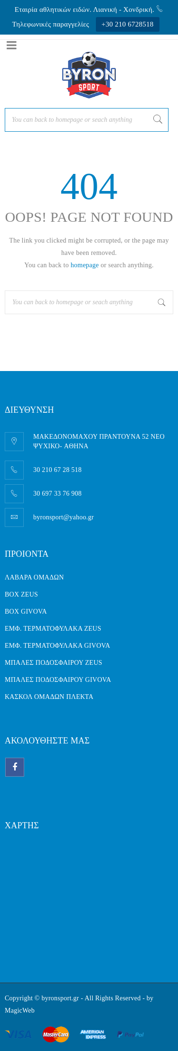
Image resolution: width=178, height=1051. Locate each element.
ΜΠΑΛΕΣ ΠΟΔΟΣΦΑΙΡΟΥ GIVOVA (58, 679)
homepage (85, 265)
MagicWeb (20, 1010)
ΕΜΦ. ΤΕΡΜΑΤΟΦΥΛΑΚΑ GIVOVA (57, 645)
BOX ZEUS (21, 594)
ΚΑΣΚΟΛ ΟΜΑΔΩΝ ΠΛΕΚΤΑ (49, 696)
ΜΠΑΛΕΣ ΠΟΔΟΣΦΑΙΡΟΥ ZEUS (53, 662)
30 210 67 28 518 (57, 469)
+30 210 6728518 (128, 24)
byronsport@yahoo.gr (63, 517)
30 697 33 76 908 (57, 493)
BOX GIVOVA (26, 611)
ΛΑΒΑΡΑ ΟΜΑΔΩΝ (34, 577)
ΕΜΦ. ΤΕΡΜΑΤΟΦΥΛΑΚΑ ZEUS (53, 628)
